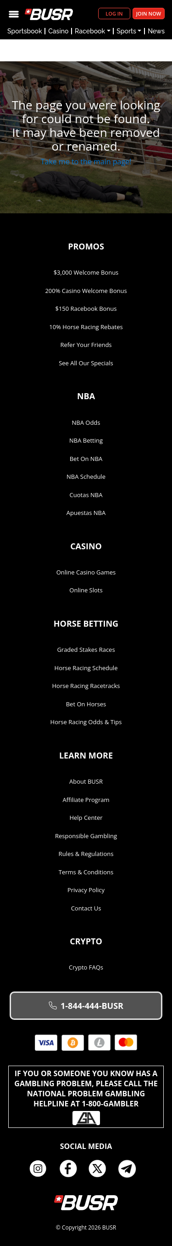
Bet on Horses (86, 704)
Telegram (131, 1168)
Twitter (101, 1168)
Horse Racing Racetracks (86, 686)
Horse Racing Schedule (86, 668)
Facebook (71, 1168)
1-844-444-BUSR (86, 1005)
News (156, 31)
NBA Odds (86, 422)
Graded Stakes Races (86, 649)
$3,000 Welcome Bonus (86, 272)
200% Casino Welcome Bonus (86, 291)
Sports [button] (126, 31)
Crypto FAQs (86, 967)
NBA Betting (86, 440)
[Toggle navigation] (14, 13)
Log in (113, 13)
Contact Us (86, 908)
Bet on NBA (86, 459)
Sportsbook (24, 31)
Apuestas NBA (86, 513)
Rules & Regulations (86, 854)
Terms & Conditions (86, 872)
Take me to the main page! (86, 162)
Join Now (148, 13)
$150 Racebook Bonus (86, 308)
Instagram (41, 1168)
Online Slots (85, 590)
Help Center (85, 817)
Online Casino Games (86, 572)
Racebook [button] (90, 31)
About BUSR (86, 781)
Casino (58, 31)
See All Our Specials (86, 363)
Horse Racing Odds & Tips (86, 722)
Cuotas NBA (86, 495)
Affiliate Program (86, 800)
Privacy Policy (86, 890)
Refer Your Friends (85, 345)
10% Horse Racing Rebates (85, 327)
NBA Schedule (86, 476)
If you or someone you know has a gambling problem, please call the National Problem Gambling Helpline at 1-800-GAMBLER (85, 1096)
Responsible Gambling (86, 836)
